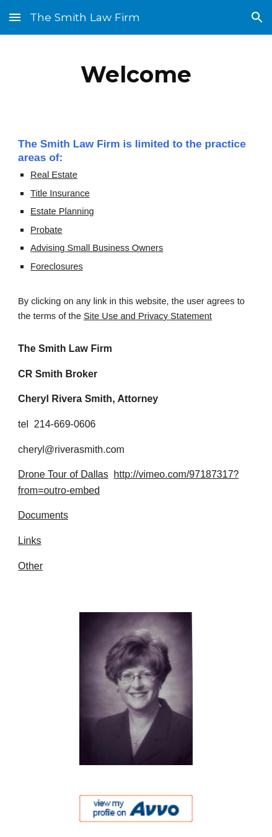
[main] (136, 74)
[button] (15, 17)
